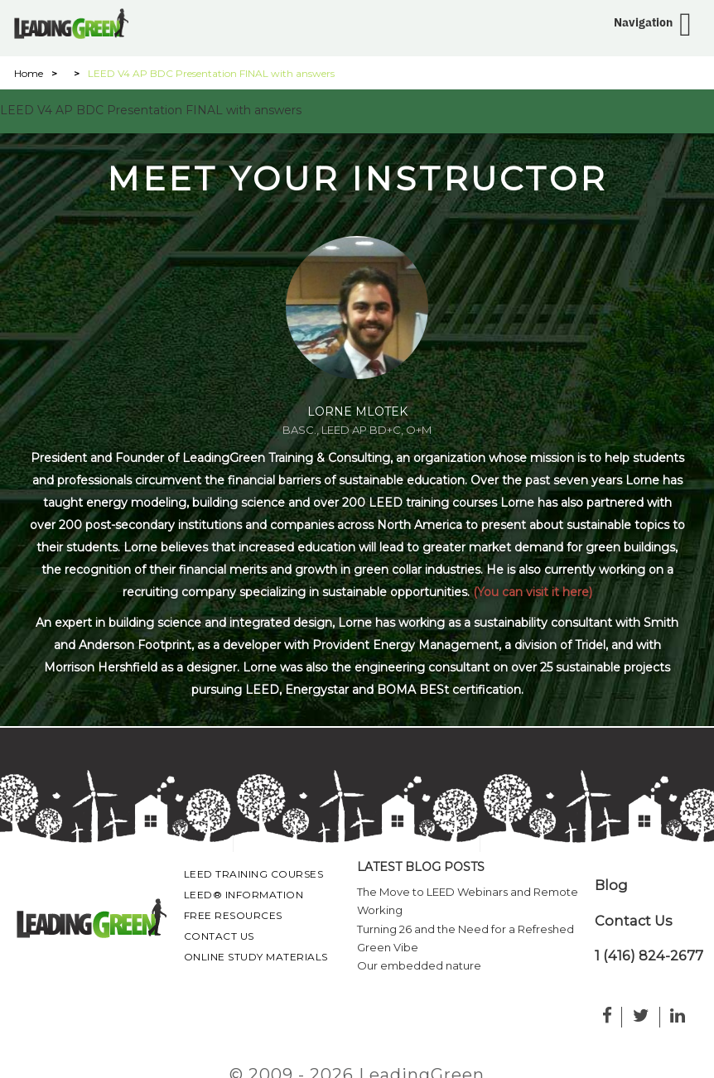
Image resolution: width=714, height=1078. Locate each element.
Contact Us (219, 936)
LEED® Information (244, 894)
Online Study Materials (256, 956)
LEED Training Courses (254, 874)
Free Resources (233, 915)
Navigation (643, 22)
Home (28, 73)
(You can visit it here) (532, 592)
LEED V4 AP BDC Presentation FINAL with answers (151, 110)
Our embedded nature (419, 965)
